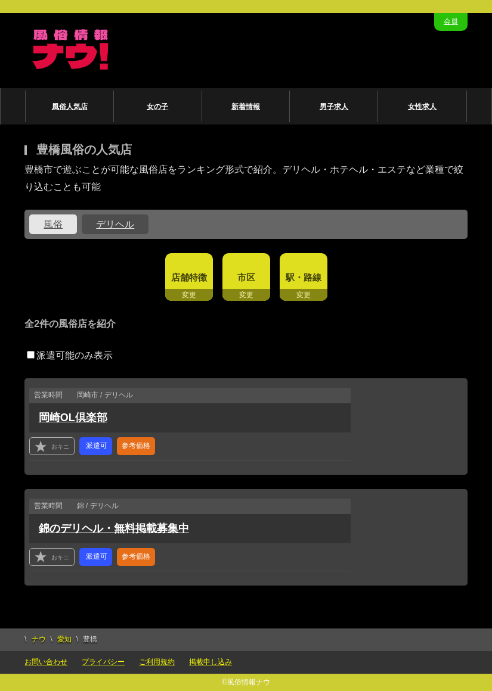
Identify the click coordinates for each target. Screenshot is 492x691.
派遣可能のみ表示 (70, 355)
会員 (451, 21)
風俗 (53, 224)
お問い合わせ (45, 662)
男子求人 (334, 106)
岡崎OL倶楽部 (73, 418)
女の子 (157, 106)
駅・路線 (303, 277)
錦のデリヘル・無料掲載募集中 (114, 528)
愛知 (64, 639)
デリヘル (115, 224)
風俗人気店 (70, 106)
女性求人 (422, 106)
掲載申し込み (210, 662)
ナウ (39, 639)
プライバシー (103, 662)
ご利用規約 (157, 662)
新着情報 (245, 106)
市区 (246, 277)
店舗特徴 (189, 277)
